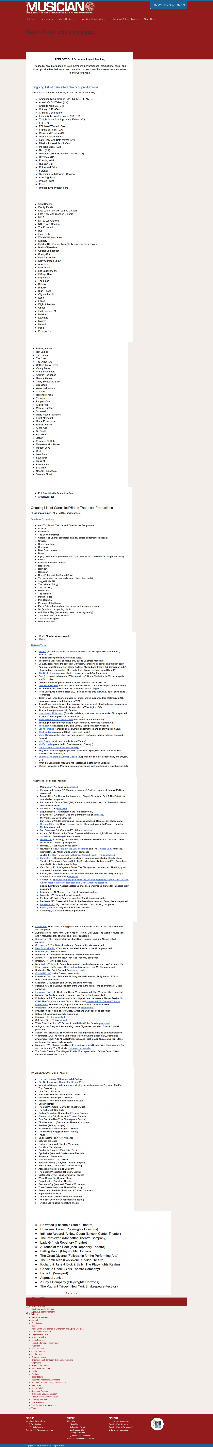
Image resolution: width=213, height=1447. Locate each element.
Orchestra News (38, 1357)
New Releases (37, 1348)
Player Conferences (40, 1365)
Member (74, 1436)
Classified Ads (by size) (118, 1424)
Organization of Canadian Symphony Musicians (52, 1360)
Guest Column (37, 1323)
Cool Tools (36, 1300)
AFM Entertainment (36, 1427)
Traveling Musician (39, 1399)
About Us (74, 1424)
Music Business (38, 1340)
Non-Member (84, 1436)
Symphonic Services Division (44, 1394)
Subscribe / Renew (78, 1427)
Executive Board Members (43, 1312)
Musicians (35, 1346)
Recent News (37, 1377)
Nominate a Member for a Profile (80, 1439)
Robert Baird (37, 1388)
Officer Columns (38, 1351)
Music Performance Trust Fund (44, 1343)
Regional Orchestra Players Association (48, 1382)
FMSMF (35, 1315)
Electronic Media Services (42, 1309)
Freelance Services (39, 1317)
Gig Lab (34, 1320)
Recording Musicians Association (45, 1380)
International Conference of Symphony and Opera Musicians (58, 1329)
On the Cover (37, 1354)
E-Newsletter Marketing (118, 1430)
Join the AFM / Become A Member (40, 1430)
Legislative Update (34, 38)
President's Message (40, 1368)
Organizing (36, 1363)
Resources (36, 1385)
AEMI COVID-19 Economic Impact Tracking (75, 45)
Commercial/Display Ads (119, 1421)
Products (35, 1371)
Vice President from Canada (43, 1405)
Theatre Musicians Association (44, 1397)
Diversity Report (38, 1306)
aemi (28, 1302)
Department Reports (40, 1303)
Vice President (37, 1402)
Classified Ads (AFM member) (121, 1427)
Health (34, 1326)
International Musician (41, 1331)
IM (40, 50)
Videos (34, 1408)
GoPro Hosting (35, 1424)
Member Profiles (38, 1337)
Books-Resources (39, 1298)
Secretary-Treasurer (40, 1391)
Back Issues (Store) (78, 1430)
